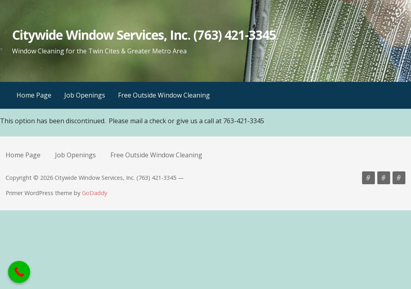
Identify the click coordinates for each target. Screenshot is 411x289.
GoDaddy (94, 193)
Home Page (33, 95)
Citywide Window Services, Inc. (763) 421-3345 (144, 34)
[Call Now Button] (19, 272)
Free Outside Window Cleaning (164, 95)
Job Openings (84, 95)
